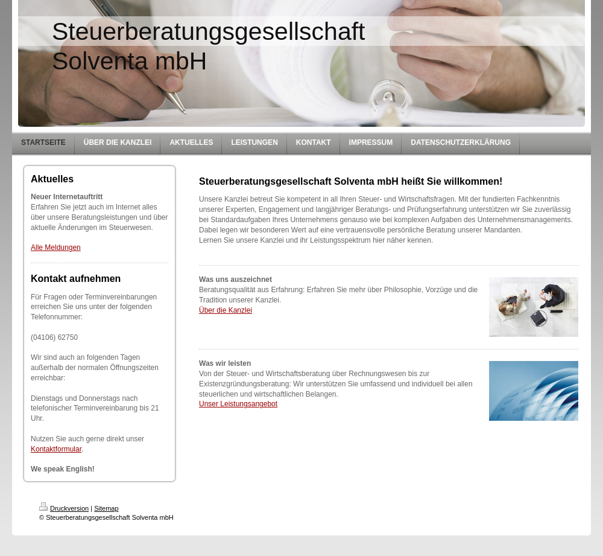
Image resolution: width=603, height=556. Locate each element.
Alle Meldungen (56, 247)
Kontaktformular (56, 449)
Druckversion (64, 508)
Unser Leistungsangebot (238, 404)
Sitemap (106, 508)
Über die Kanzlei (225, 310)
